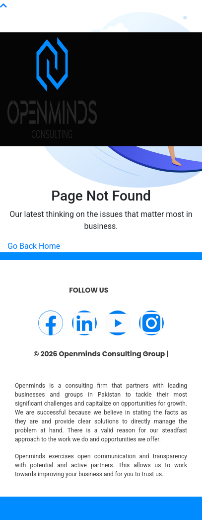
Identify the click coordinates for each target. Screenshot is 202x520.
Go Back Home (33, 246)
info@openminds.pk (74, 11)
